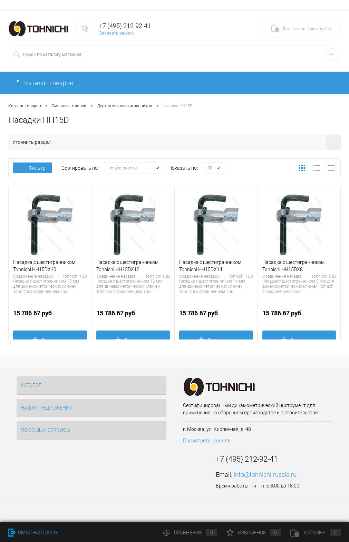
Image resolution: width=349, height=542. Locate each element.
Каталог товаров (40, 83)
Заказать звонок (116, 33)
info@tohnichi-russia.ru (265, 474)
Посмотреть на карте (206, 440)
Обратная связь (33, 532)
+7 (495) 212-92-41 (125, 25)
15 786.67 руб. (50, 316)
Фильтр (32, 168)
